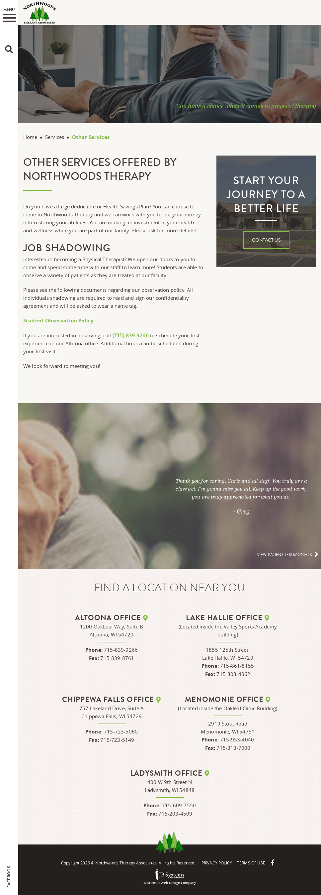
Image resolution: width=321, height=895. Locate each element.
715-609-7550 (179, 805)
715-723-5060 (121, 731)
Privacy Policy (216, 862)
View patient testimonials (284, 555)
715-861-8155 (237, 665)
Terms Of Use (251, 862)
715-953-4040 (237, 739)
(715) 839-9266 (131, 335)
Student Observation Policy (58, 320)
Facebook (9, 877)
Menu (9, 14)
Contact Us (266, 240)
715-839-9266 (121, 649)
